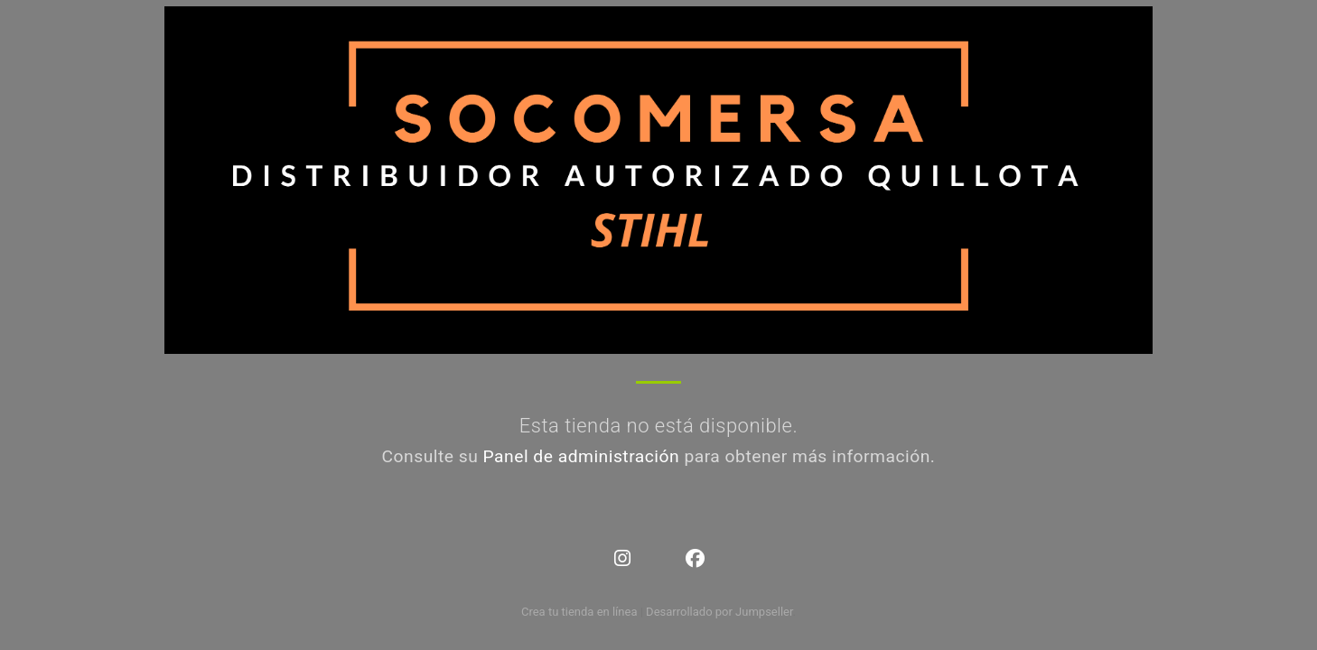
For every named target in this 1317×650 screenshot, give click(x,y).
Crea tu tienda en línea (580, 611)
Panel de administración (581, 456)
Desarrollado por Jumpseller (719, 611)
